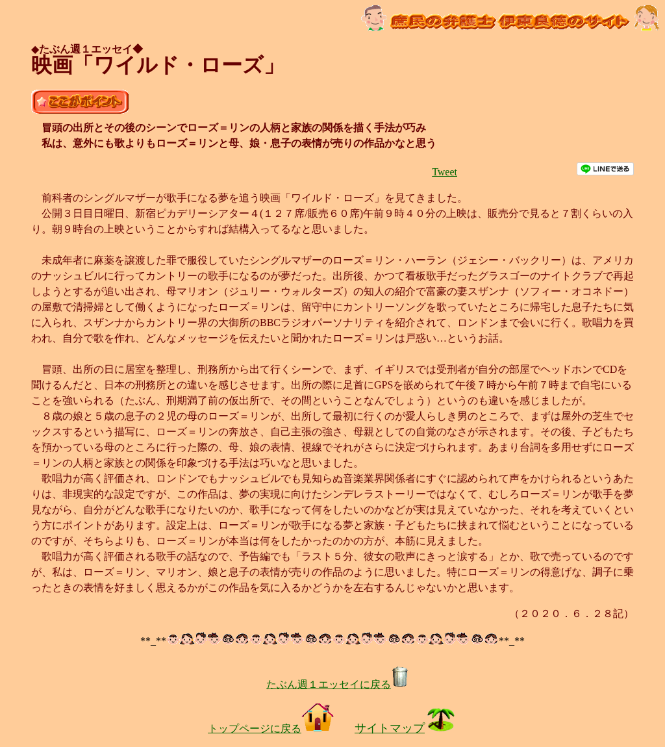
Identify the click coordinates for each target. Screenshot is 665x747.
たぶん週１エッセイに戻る (337, 684)
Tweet (444, 171)
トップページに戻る (271, 728)
